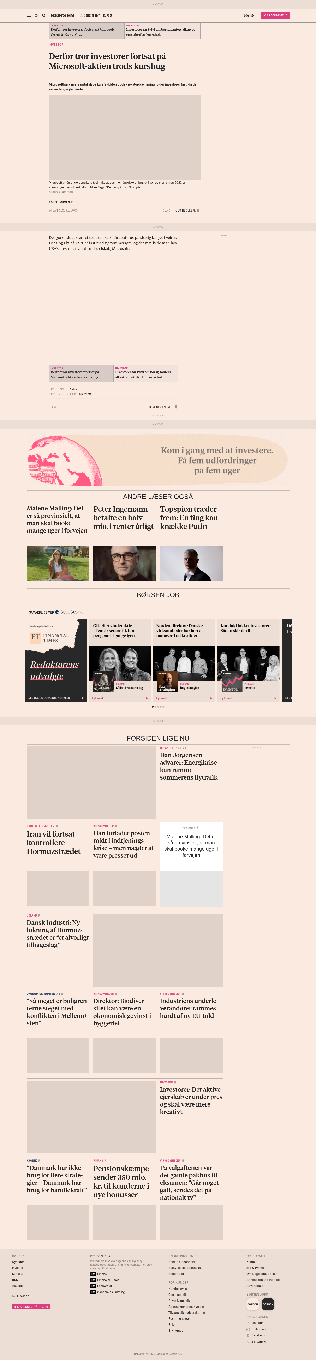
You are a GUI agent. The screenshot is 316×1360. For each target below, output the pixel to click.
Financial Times (105, 1280)
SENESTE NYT (89, 15)
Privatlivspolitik (179, 1301)
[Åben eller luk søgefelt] (43, 15)
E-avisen (23, 1296)
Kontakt (251, 1262)
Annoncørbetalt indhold (263, 1280)
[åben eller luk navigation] (30, 15)
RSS (15, 1280)
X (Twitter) (256, 1342)
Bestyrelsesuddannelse (185, 1268)
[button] (37, 15)
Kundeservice (178, 1289)
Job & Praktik (255, 1268)
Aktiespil (18, 1286)
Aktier (73, 389)
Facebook (255, 1335)
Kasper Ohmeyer (60, 202)
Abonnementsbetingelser (186, 1307)
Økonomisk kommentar (43, 994)
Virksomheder (103, 826)
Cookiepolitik (177, 1295)
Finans (98, 1161)
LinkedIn (255, 1323)
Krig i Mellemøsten (40, 826)
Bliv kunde (175, 1331)
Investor (56, 44)
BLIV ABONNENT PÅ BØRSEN (31, 1306)
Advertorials (254, 1286)
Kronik (32, 1161)
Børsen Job (176, 1274)
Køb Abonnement (275, 15)
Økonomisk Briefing (107, 1292)
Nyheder (18, 1262)
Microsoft (85, 394)
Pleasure (189, 828)
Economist (101, 1286)
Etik (171, 1325)
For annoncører (179, 1319)
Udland (165, 748)
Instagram (256, 1329)
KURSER (108, 15)
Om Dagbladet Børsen (262, 1274)
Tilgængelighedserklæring (186, 1313)
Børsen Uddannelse (182, 1262)
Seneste (17, 1274)
